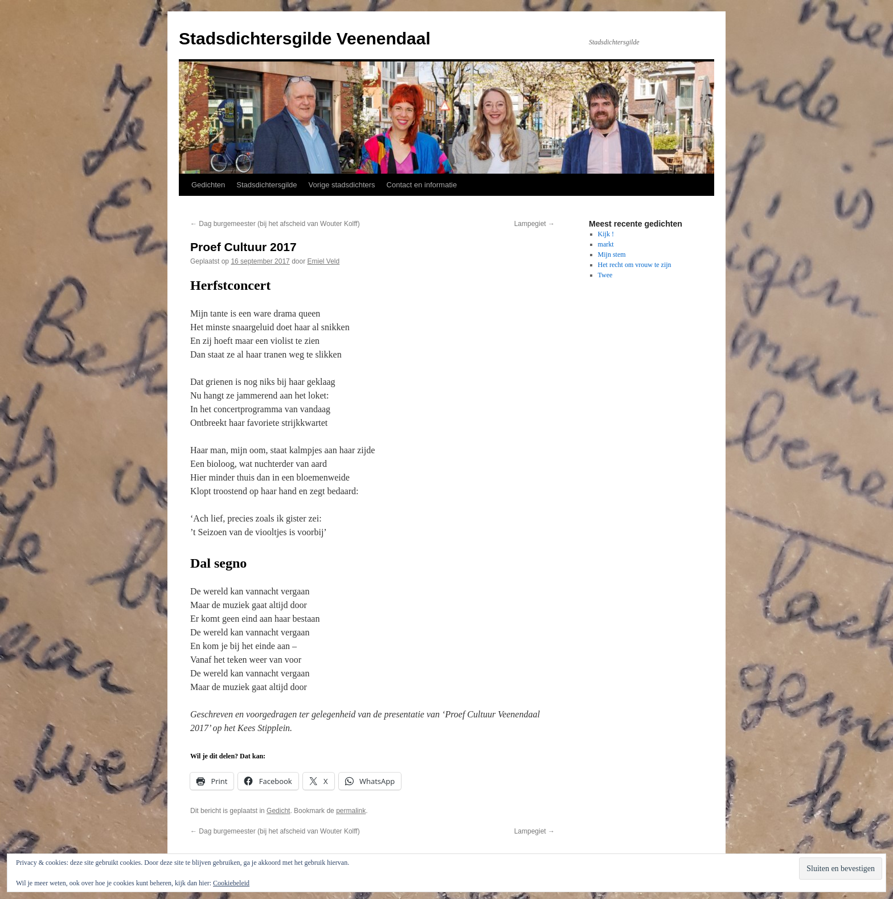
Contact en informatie (422, 184)
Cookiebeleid (231, 883)
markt (606, 244)
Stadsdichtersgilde (266, 184)
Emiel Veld (324, 261)
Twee (605, 275)
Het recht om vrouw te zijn (634, 265)
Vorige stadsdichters (342, 184)
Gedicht (278, 811)
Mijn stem (612, 254)
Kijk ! (606, 234)
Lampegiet (534, 224)
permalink (351, 811)
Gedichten (208, 184)
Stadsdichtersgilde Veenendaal (305, 38)
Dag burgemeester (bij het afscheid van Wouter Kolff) (275, 224)
